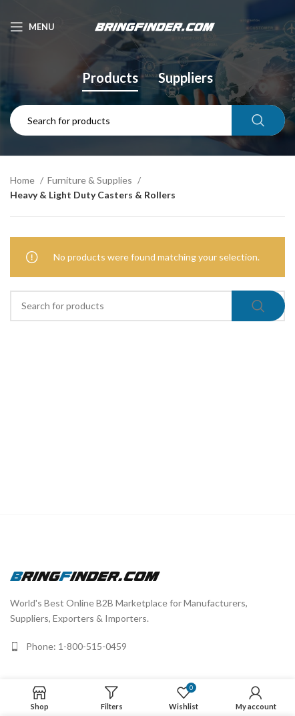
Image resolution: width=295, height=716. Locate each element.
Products (110, 77)
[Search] (147, 120)
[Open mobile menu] (32, 26)
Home (23, 180)
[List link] (147, 646)
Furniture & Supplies (90, 180)
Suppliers (185, 77)
